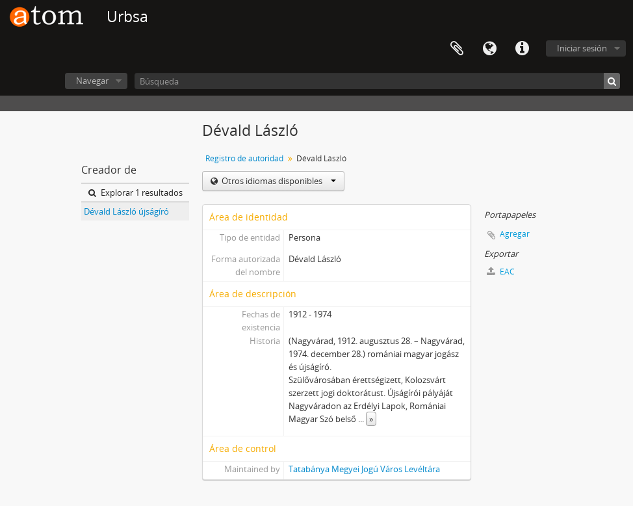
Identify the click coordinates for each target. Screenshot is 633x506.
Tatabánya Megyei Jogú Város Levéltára (364, 469)
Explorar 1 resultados (135, 192)
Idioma (489, 49)
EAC (501, 271)
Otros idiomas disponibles (278, 181)
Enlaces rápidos (522, 49)
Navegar (92, 81)
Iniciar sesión (582, 48)
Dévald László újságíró (126, 211)
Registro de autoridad (244, 158)
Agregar (515, 233)
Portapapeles (457, 49)
